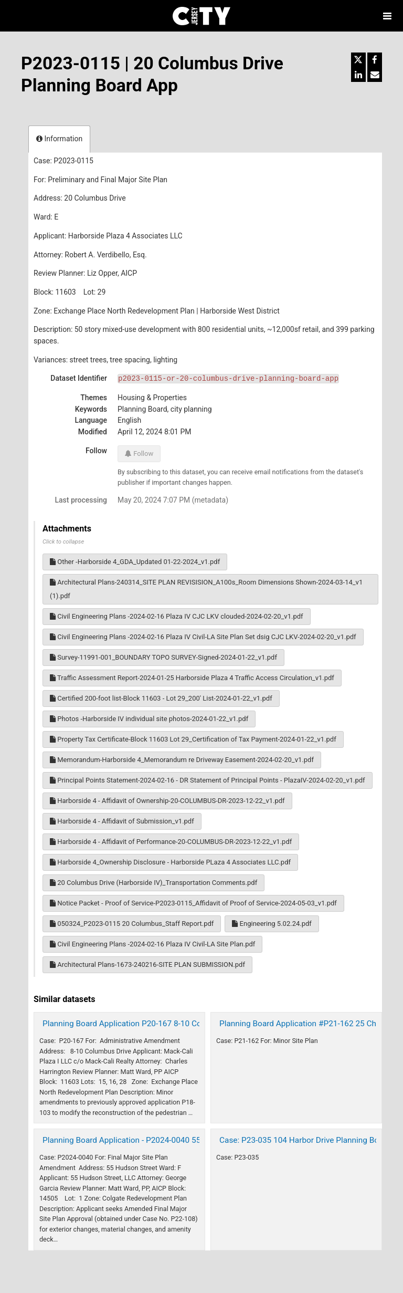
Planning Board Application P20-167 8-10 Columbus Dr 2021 (150, 1023)
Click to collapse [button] (63, 541)
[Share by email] (374, 74)
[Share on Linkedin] (358, 74)
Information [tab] (59, 138)
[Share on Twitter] (358, 60)
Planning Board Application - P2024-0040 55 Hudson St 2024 (151, 1140)
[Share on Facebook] (374, 60)
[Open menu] (387, 16)
